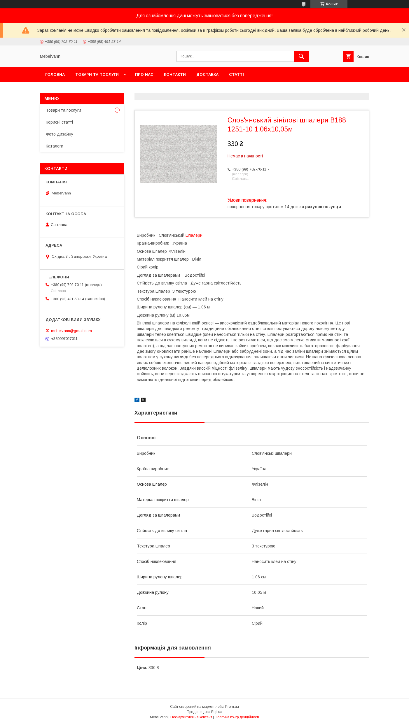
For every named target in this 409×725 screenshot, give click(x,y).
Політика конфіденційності (237, 717)
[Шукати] (301, 56)
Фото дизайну (59, 134)
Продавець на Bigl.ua (204, 712)
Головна (55, 74)
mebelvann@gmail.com (71, 330)
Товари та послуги (97, 74)
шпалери (194, 235)
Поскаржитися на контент (191, 717)
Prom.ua (232, 707)
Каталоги (54, 146)
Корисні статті (59, 122)
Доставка (207, 74)
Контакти (175, 74)
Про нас (144, 74)
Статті (236, 74)
